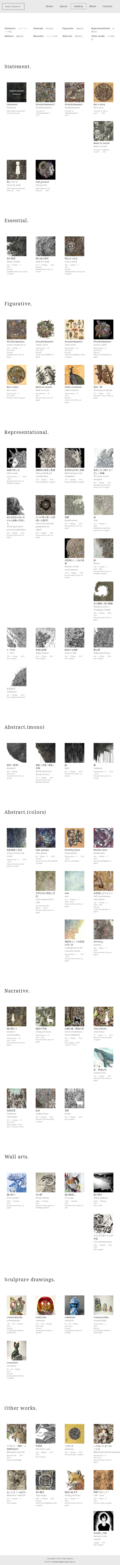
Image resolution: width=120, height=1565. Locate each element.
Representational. (101, 28)
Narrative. (39, 36)
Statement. (11, 28)
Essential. (39, 28)
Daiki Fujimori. (13, 6)
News (93, 6)
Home (49, 6)
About (63, 6)
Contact (107, 6)
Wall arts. (68, 36)
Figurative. (69, 28)
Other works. (99, 36)
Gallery (78, 6)
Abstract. (10, 36)
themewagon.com (60, 1562)
